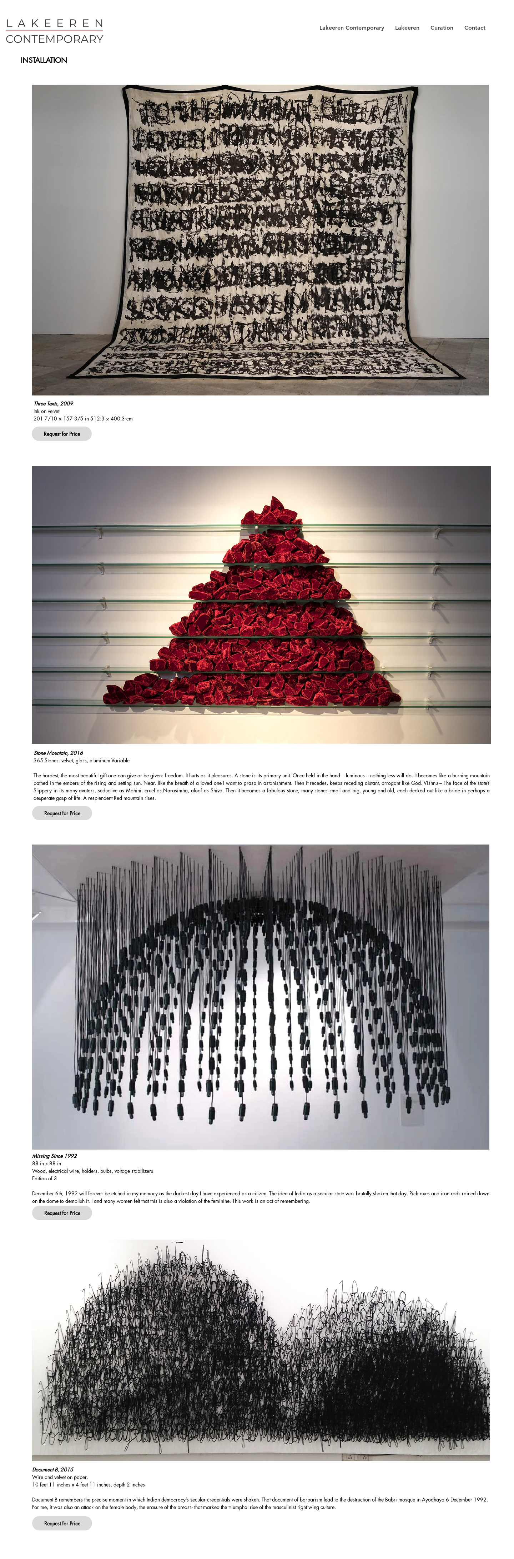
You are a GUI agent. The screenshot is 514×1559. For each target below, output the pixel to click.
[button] (351, 28)
